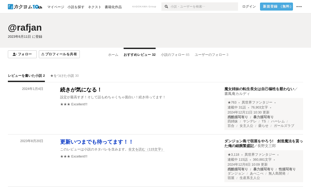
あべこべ (256, 173)
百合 (231, 126)
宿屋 (231, 178)
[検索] (166, 6)
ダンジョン (236, 173)
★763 (232, 102)
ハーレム (278, 121)
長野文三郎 (266, 146)
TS (264, 121)
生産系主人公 (250, 178)
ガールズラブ (284, 126)
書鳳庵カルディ (237, 93)
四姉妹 (233, 121)
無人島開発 (277, 173)
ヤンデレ (250, 121)
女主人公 (246, 126)
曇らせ (263, 126)
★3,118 (233, 154)
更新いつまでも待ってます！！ (97, 142)
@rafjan (25, 27)
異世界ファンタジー (257, 102)
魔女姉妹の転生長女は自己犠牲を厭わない (259, 89)
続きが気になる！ (81, 90)
